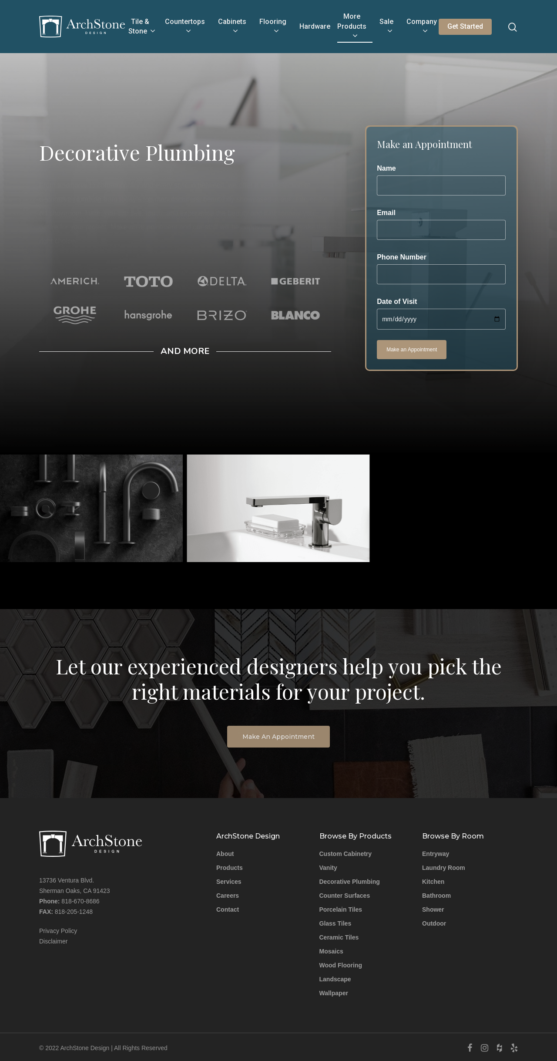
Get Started (465, 26)
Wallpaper (333, 992)
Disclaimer (53, 940)
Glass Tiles (335, 923)
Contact (227, 909)
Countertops (185, 27)
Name (441, 180)
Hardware (314, 26)
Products (229, 867)
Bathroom (436, 895)
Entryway (435, 853)
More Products (351, 26)
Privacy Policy (58, 930)
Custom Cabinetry (345, 853)
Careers (227, 895)
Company (421, 27)
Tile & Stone (141, 27)
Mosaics (331, 950)
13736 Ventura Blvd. (66, 879)
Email (441, 224)
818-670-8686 (80, 900)
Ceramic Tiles (339, 936)
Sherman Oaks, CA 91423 (74, 890)
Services (229, 881)
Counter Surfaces (344, 895)
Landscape (335, 978)
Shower (433, 909)
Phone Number (441, 268)
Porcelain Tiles (340, 909)
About (225, 853)
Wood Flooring (340, 964)
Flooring (272, 27)
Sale (386, 27)
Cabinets (232, 27)
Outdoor (434, 923)
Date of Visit (441, 314)
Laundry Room (443, 867)
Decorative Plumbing (349, 881)
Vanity (328, 867)
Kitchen (433, 881)
